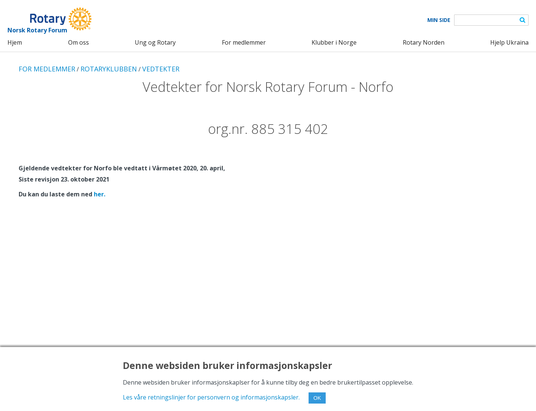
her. (99, 194)
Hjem (14, 42)
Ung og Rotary (155, 42)
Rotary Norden (423, 42)
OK (317, 398)
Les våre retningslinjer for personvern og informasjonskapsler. (211, 397)
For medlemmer (244, 42)
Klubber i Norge (334, 42)
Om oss (78, 42)
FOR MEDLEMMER (47, 68)
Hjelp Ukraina (509, 42)
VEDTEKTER (160, 68)
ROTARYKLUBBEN (108, 68)
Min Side (438, 20)
